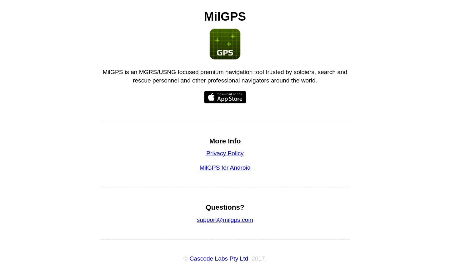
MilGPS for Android (224, 167)
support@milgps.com (225, 220)
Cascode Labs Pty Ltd (219, 258)
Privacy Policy (224, 153)
